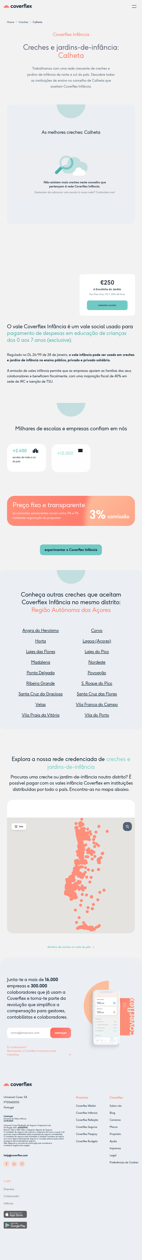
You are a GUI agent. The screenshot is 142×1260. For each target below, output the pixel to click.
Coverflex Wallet (86, 1105)
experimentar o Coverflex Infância (71, 550)
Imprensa (115, 1149)
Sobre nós (115, 1106)
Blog (112, 1113)
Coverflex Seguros (86, 1127)
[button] (134, 6)
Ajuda (113, 1142)
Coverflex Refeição (87, 1120)
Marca (114, 1128)
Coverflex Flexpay (86, 1134)
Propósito (115, 1135)
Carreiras (115, 1120)
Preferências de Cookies (124, 1163)
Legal (113, 1156)
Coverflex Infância (86, 1113)
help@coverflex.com (16, 1155)
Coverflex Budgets (87, 1141)
